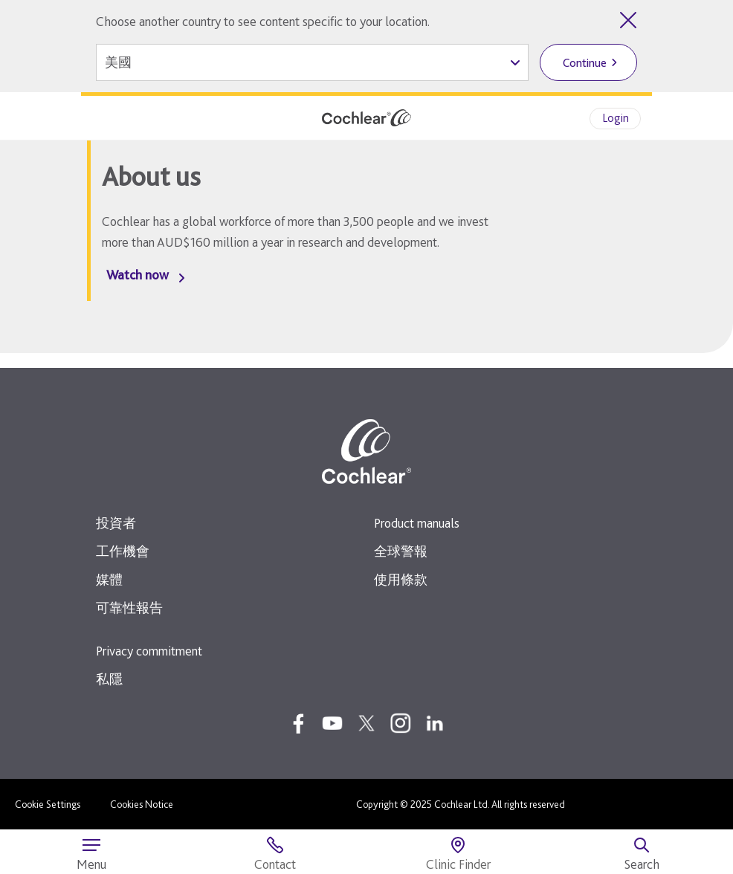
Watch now (137, 274)
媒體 (109, 579)
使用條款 (400, 579)
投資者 (116, 523)
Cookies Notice (141, 804)
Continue (585, 63)
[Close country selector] (628, 20)
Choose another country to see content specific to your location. (263, 21)
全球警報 (400, 551)
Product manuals (416, 523)
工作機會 (122, 551)
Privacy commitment (149, 650)
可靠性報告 (129, 607)
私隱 (109, 679)
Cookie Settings (47, 804)
